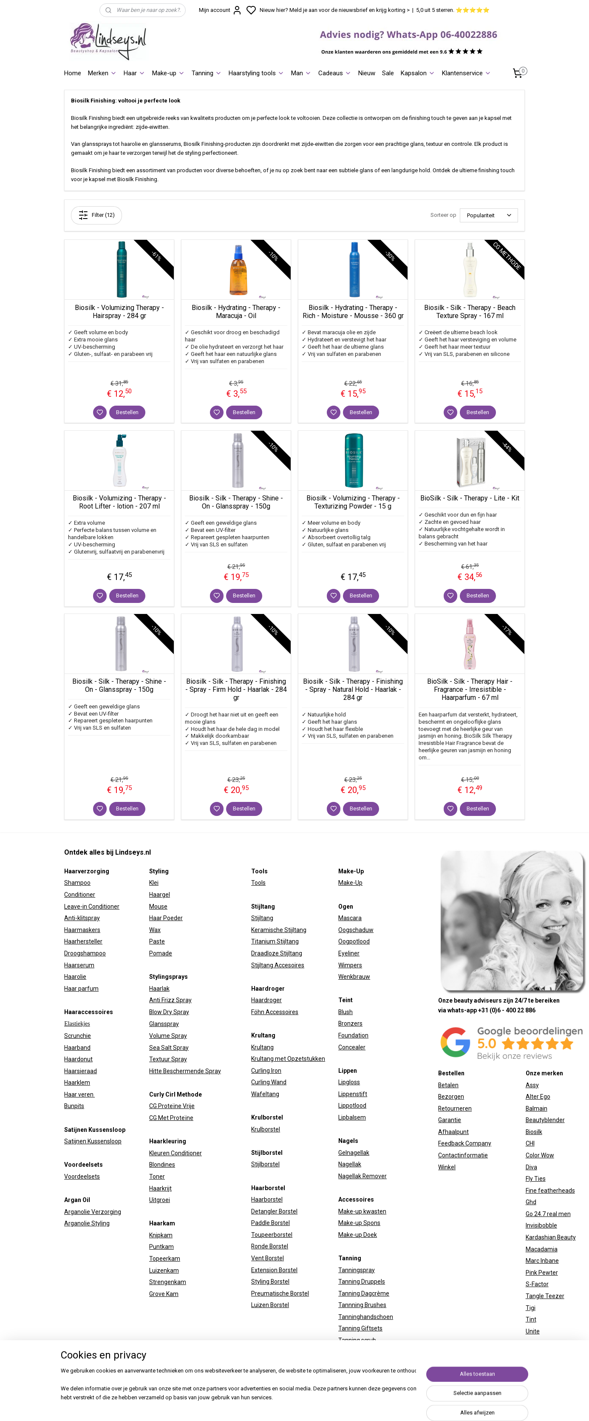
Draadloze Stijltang (276, 953)
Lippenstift (352, 1094)
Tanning (207, 73)
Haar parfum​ (81, 988)
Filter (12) (96, 215)
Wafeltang (265, 1094)
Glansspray (164, 1023)
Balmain (536, 1108)
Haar (134, 73)
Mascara (350, 918)
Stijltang (262, 918)
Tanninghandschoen (365, 1316)
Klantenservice (466, 73)
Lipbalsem (352, 1117)
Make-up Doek (357, 1234)
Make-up (168, 73)
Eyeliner (349, 953)
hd (533, 1202)
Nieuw (366, 73)
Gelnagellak (353, 1152)
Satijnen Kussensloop (93, 1141)
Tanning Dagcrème (363, 1293)
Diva (531, 1167)
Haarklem (77, 1082)
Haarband (77, 1047)
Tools (258, 882)
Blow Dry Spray (169, 1012)
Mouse (158, 906)
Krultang (262, 1047)
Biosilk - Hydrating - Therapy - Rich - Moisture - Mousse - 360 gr (353, 312)
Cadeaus (334, 73)
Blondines (162, 1164)
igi (532, 1307)
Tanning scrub (357, 1340)
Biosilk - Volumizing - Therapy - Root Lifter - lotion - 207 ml (119, 502)
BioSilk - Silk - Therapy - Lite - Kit (469, 498)
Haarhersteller (83, 941)
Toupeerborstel (271, 1234)
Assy (532, 1085)
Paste (157, 941)
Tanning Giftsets (360, 1328)
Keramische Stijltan (277, 929)
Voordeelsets (82, 1176)
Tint (531, 1319)
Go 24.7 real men (548, 1214)
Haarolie (75, 976)
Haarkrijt (160, 1188)
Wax (155, 929)
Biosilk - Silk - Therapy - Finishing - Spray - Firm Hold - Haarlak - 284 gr (236, 689)
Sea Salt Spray (169, 1047)
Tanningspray (356, 1270)
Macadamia (542, 1249)
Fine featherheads (550, 1190)
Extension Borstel (274, 1270)
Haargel (159, 894)
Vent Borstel (267, 1258)
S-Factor (537, 1284)
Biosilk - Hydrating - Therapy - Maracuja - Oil (236, 312)
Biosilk (534, 1131)
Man (301, 73)
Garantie (449, 1120)
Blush (345, 1012)
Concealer (351, 1047)
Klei (154, 882)
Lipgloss (349, 1082)
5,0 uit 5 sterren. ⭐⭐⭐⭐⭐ (453, 10)
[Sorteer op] (489, 215)
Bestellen (127, 412)
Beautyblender (545, 1120)
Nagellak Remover (362, 1176)
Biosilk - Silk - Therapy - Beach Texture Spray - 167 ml (469, 312)
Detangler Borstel (274, 1211)
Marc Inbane (542, 1260)
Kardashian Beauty (551, 1237)
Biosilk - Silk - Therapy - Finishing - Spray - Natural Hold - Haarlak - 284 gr (353, 689)
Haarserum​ (79, 965)
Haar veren (79, 1094)
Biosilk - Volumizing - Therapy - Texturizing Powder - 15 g (353, 502)
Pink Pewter (542, 1272)
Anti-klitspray (82, 918)
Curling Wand (268, 1082)
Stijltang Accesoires (277, 965)
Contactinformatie (463, 1155)
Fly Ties (536, 1178)
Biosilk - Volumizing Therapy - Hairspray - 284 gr (119, 312)
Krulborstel (265, 1129)
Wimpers (350, 965)
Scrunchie (77, 1035)
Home (72, 73)
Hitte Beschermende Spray (185, 1071)
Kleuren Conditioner (175, 1153)
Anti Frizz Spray (170, 1000)
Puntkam (161, 1246)
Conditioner (79, 894)
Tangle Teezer (545, 1296)
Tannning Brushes (362, 1305)
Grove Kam (163, 1293)
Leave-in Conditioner (91, 906)
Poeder (172, 918)
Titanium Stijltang (275, 941)
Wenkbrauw (354, 976)
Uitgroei (159, 1199)
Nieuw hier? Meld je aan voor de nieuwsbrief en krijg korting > (335, 10)
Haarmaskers (82, 929)
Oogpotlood (354, 941)
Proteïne (181, 1117)
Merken (102, 73)
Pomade (160, 953)
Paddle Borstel (270, 1222)
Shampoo (77, 882)
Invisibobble (541, 1225)
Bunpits (74, 1106)
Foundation (353, 1035)
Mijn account (220, 10)
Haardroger (266, 1000)
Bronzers (350, 1023)
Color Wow (540, 1155)
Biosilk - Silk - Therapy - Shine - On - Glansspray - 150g (236, 502)
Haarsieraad (80, 1071)
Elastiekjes (77, 1023)
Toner (157, 1176)
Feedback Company (464, 1143)
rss (387, 1405)
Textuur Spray (168, 1059)
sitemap (371, 1405)
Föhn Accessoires (274, 1012)
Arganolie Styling (87, 1223)
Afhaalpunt (453, 1131)
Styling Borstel (270, 1281)
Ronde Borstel (269, 1246)
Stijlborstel (265, 1164)
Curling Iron (266, 1070)
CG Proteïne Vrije (172, 1106)
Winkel (447, 1167)
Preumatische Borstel (280, 1293)
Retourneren (455, 1108)
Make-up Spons (359, 1222)
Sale (388, 73)
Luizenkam (164, 1270)
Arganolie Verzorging (92, 1211)
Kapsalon (418, 73)
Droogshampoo (85, 953)
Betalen (448, 1085)
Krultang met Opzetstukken (288, 1058)
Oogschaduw (356, 929)
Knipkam (161, 1235)
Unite (533, 1331)
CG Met (159, 1117)
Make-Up (350, 882)
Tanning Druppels (361, 1281)
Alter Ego (538, 1096)
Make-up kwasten (362, 1211)
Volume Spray (168, 1035)
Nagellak (349, 1164)
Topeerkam (164, 1258)
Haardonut (78, 1059)
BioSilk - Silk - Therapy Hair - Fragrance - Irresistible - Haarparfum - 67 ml (470, 689)
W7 (530, 1342)
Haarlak (159, 988)
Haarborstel (267, 1199)
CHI (530, 1143)
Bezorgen (451, 1096)
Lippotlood (352, 1105)
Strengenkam (167, 1282)
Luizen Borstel (270, 1305)
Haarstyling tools (256, 73)
